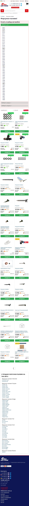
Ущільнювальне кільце (5, 268)
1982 (3, 88)
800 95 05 (14, 3)
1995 (3, 75)
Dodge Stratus (5, 416)
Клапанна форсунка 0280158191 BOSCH (5, 227)
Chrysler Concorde (6, 389)
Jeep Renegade (5, 447)
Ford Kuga (4, 431)
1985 (3, 93)
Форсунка (17, 205)
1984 (3, 91)
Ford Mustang (5, 433)
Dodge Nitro (4, 415)
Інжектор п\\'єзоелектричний (21, 310)
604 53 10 (4, 476)
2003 (3, 55)
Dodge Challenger (5, 404)
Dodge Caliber (5, 401)
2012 (3, 35)
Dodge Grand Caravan (6, 410)
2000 (3, 50)
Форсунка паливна (5, 142)
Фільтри (26, 110)
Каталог (2, 500)
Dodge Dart (4, 407)
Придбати (7, 131)
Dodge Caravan (5, 403)
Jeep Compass (5, 443)
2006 (3, 59)
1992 (3, 70)
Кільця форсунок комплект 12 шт (7, 122)
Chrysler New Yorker (6, 391)
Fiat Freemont (5, 421)
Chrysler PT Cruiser (6, 394)
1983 (3, 90)
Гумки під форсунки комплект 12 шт (21, 122)
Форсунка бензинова (19, 226)
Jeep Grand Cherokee (6, 444)
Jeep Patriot (4, 446)
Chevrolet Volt (5, 381)
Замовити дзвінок (4, 487)
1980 (3, 85)
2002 (3, 53)
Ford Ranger (4, 435)
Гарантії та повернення (6, 497)
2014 (3, 39)
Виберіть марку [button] (6, 103)
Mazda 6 (4, 452)
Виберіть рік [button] (5, 25)
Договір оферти (4, 499)
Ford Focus (4, 430)
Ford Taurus (4, 437)
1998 (3, 80)
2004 (3, 56)
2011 (3, 34)
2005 (3, 58)
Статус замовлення (5, 492)
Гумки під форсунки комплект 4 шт (7, 164)
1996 (3, 77)
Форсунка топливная (5, 351)
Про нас (2, 502)
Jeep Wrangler (5, 448)
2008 (3, 63)
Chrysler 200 (4, 384)
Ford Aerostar (5, 426)
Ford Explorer (5, 429)
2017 (3, 43)
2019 (3, 47)
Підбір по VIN (4, 489)
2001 (3, 51)
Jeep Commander (5, 441)
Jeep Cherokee (5, 440)
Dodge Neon (4, 414)
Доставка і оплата (15, 1)
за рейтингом (4, 110)
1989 (3, 99)
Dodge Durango (5, 408)
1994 (3, 74)
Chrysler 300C (5, 386)
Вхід (26, 1)
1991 (3, 69)
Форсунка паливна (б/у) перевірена (20, 248)
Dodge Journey (5, 412)
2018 (3, 45)
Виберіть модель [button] (7, 105)
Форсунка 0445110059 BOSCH (7, 310)
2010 (3, 32)
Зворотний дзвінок (15, 7)
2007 (3, 61)
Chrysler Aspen (5, 387)
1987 (3, 96)
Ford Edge (4, 427)
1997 (3, 79)
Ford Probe (4, 434)
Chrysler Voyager (5, 397)
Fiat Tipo (4, 422)
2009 (3, 64)
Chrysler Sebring (5, 395)
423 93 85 (4, 478)
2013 (3, 37)
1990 (3, 67)
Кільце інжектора (19, 163)
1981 (3, 86)
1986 (3, 94)
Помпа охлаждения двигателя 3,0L (21, 352)
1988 (3, 98)
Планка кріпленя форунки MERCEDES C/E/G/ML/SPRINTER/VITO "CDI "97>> (7, 248)
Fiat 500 (3, 420)
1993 (3, 72)
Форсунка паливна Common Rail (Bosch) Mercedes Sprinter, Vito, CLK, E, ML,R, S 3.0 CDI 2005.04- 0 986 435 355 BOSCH (21, 332)
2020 (3, 29)
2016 (3, 42)
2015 (3, 40)
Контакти (22, 1)
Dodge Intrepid (5, 411)
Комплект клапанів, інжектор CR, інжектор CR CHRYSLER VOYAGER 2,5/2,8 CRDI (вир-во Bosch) (7, 332)
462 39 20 (14, 5)
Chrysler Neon (5, 390)
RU (4, 1)
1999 (3, 82)
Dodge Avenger (5, 400)
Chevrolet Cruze (5, 380)
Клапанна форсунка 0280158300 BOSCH (5, 206)
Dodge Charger (5, 405)
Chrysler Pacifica (5, 393)
